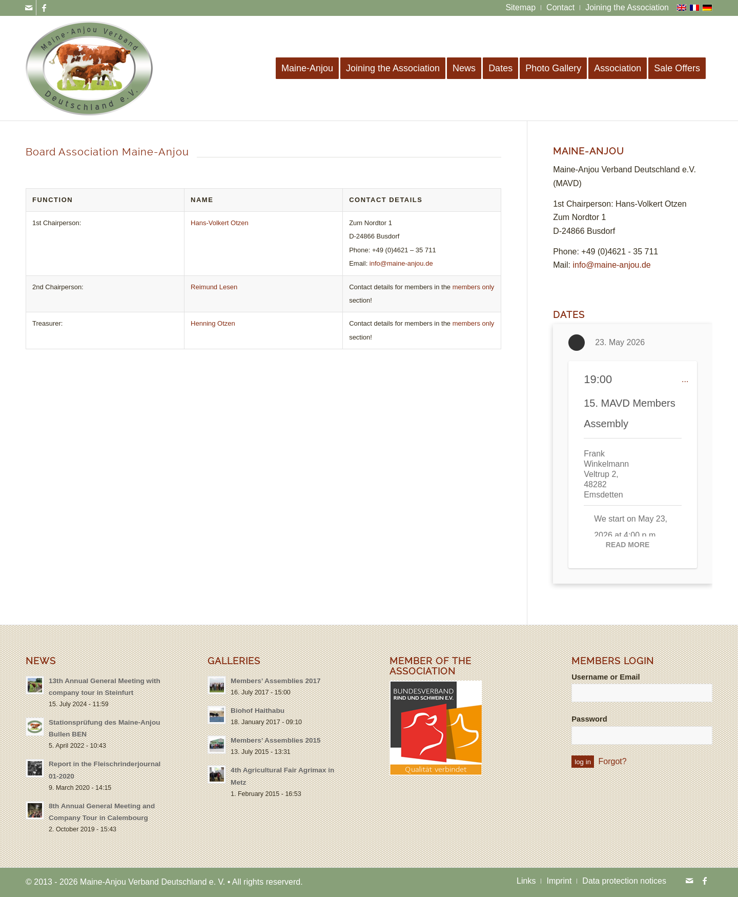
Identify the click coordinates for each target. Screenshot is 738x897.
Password (589, 719)
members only (474, 287)
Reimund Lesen (214, 287)
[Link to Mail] (28, 7)
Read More (628, 545)
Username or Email (605, 677)
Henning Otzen (213, 323)
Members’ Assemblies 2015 (276, 740)
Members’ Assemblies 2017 (276, 681)
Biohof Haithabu (257, 710)
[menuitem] (520, 7)
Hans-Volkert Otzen (220, 223)
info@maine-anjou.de (401, 263)
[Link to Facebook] (44, 7)
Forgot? (613, 761)
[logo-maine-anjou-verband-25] (90, 68)
